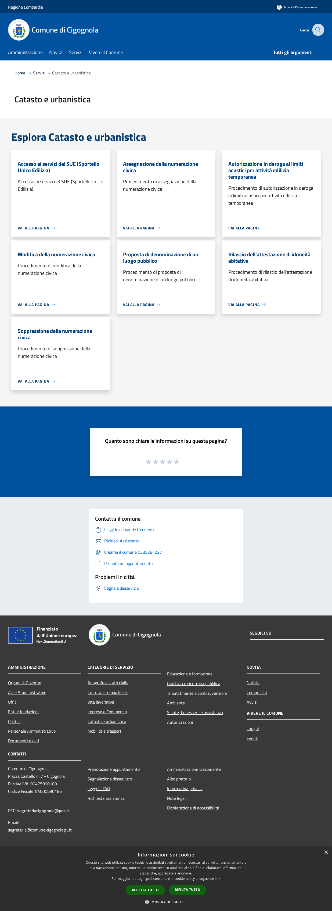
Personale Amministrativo (32, 731)
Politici (14, 721)
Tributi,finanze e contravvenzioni (197, 693)
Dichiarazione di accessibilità (193, 808)
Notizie (253, 682)
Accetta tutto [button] (145, 890)
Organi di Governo (24, 682)
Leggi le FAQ (99, 788)
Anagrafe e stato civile (108, 682)
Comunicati (257, 692)
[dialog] (166, 879)
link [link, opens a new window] (218, 878)
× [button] (326, 853)
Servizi (39, 73)
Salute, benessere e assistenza (195, 712)
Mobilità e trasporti (105, 731)
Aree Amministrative (27, 692)
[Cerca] (317, 29)
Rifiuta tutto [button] (187, 889)
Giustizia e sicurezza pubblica (193, 683)
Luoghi (253, 728)
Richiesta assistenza (106, 798)
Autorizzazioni (180, 722)
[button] (166, 902)
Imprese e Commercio (107, 711)
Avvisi (252, 702)
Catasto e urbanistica (107, 721)
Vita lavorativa (101, 702)
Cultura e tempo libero (108, 692)
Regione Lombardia (25, 7)
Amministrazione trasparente (194, 769)
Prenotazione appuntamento (114, 769)
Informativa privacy (185, 788)
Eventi (252, 738)
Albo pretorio (179, 779)
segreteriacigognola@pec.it (43, 810)
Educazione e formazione (189, 674)
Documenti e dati (23, 740)
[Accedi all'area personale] (297, 7)
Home (20, 73)
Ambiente (176, 703)
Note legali (177, 798)
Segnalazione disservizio (110, 779)
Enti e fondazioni (23, 711)
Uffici (12, 702)
